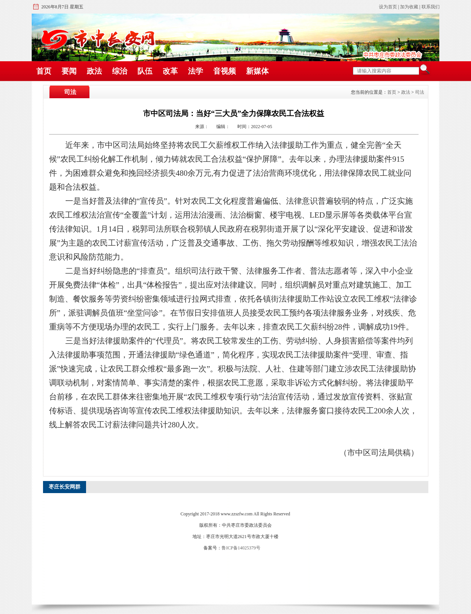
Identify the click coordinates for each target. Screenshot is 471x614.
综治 (119, 71)
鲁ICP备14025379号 (241, 548)
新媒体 (257, 71)
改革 (170, 71)
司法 (419, 92)
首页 (43, 71)
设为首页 (388, 6)
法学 (195, 71)
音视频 (224, 71)
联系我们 (431, 6)
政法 (94, 71)
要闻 (69, 71)
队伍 (144, 71)
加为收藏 (409, 6)
